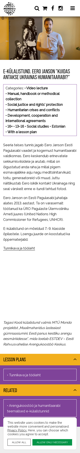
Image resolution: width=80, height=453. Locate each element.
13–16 (19, 126)
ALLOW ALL (19, 442)
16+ (10, 126)
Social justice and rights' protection (35, 105)
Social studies (38, 126)
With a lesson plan (22, 132)
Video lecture (37, 88)
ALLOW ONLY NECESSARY (52, 442)
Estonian (58, 126)
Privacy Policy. (17, 430)
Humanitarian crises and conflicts (33, 110)
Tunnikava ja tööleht (19, 248)
